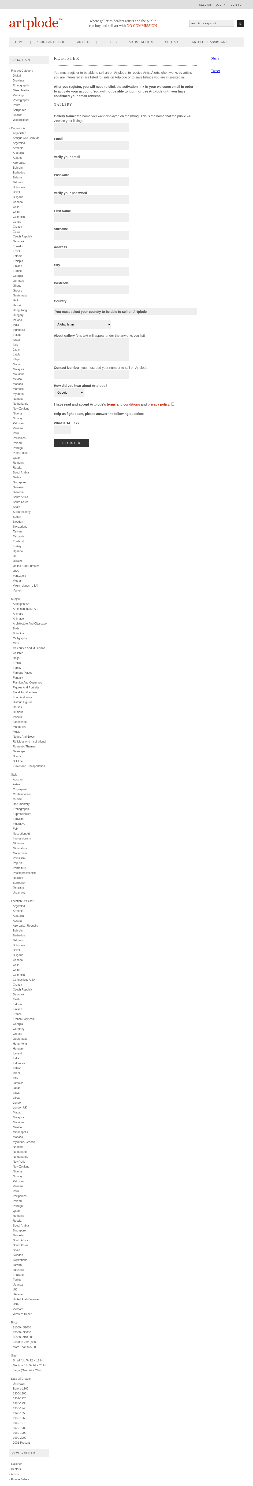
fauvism (18, 819)
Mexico (17, 379)
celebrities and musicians (29, 648)
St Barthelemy (21, 512)
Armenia (18, 148)
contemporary (22, 794)
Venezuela (19, 575)
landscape (20, 722)
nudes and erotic (24, 736)
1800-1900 (19, 1393)
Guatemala (20, 295)
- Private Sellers (19, 1479)
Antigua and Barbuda (26, 138)
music (16, 731)
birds (16, 628)
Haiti (16, 300)
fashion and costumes (27, 682)
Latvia (16, 354)
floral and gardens (25, 692)
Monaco (18, 384)
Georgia (18, 275)
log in (221, 4)
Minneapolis (20, 1132)
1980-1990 (19, 1432)
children (18, 653)
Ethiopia (18, 261)
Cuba (16, 231)
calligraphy (20, 638)
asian (16, 784)
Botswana (19, 187)
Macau (17, 364)
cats (16, 643)
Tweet (215, 71)
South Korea (21, 502)
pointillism (19, 858)
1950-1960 (19, 1418)
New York (19, 1161)
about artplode (51, 42)
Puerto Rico (20, 453)
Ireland (17, 334)
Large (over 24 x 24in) (27, 1370)
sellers (110, 42)
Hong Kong (20, 310)
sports (17, 756)
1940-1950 (19, 1413)
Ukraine (17, 561)
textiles (17, 115)
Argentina (19, 143)
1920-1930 (19, 1403)
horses (17, 707)
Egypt (16, 251)
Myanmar (19, 394)
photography (21, 100)
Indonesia (19, 330)
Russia (17, 467)
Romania (18, 462)
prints (16, 105)
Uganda (18, 551)
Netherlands (20, 403)
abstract (18, 779)
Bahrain (17, 167)
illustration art (21, 833)
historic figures (22, 702)
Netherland (20, 1151)
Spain (16, 507)
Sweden (18, 521)
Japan (17, 349)
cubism (17, 799)
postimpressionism (25, 873)
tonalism (18, 887)
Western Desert (22, 1314)
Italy (15, 344)
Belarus (17, 177)
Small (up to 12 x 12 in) (28, 1360)
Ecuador (18, 246)
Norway (17, 418)
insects (17, 717)
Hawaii (17, 305)
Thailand (18, 541)
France (17, 271)
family (17, 667)
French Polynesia (24, 1019)
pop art (17, 863)
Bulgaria (18, 197)
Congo (17, 221)
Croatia (17, 226)
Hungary (18, 315)
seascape (19, 751)
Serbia (17, 477)
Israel (16, 339)
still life (18, 761)
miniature (18, 843)
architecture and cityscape (30, 623)
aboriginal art (21, 604)
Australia (18, 153)
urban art (19, 892)
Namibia (18, 1147)
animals (18, 613)
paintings (18, 95)
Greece (17, 290)
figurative (19, 823)
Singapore (19, 482)
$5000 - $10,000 (23, 1337)
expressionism (22, 814)
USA (16, 571)
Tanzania (18, 536)
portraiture (19, 868)
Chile (16, 207)
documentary (21, 804)
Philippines (19, 1196)
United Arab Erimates (26, 566)
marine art (19, 726)
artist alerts (141, 42)
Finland (17, 266)
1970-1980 (19, 1428)
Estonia (17, 256)
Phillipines (19, 438)
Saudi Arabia (21, 472)
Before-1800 (20, 1388)
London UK (20, 1107)
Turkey (17, 546)
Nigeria (17, 413)
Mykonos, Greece (24, 1142)
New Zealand (21, 408)
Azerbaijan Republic (25, 925)
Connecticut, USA (24, 979)
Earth (16, 999)
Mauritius (18, 374)
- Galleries (15, 1464)
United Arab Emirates (26, 1299)
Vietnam (18, 580)
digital (17, 75)
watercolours (21, 120)
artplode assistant (209, 42)
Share (215, 58)
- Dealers (15, 1469)
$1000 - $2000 (22, 1327)
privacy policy (158, 408)
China (16, 212)
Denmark (18, 241)
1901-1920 (19, 1398)
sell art (206, 4)
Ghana (17, 285)
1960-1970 (19, 1423)
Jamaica (18, 1083)
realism (18, 878)
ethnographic (21, 85)
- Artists (14, 1474)
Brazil (16, 192)
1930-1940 (19, 1408)
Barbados (19, 172)
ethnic (17, 663)
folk (15, 828)
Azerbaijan (19, 162)
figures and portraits (26, 687)
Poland (17, 443)
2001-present (21, 1442)
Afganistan (19, 133)
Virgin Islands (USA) (25, 585)
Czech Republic (23, 236)
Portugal (18, 448)
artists (83, 42)
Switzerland (20, 526)
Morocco (18, 389)
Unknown (19, 1383)
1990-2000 (19, 1437)
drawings (19, 80)
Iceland (17, 320)
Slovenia (18, 492)
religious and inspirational (29, 741)
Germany (18, 280)
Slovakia (18, 487)
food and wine (22, 697)
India (16, 325)
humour (18, 712)
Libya (16, 359)
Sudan (17, 516)
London (17, 1102)
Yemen (17, 590)
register (236, 4)
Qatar (16, 457)
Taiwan (17, 531)
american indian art (25, 608)
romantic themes (24, 746)
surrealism (19, 882)
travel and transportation (29, 766)
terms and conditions (123, 408)
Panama (18, 428)
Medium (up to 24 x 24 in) (29, 1365)
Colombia (19, 216)
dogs (16, 658)
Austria (17, 157)
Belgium (18, 182)
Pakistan (18, 423)
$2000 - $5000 (22, 1332)
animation (19, 618)
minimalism (20, 848)
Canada (18, 202)
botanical (18, 633)
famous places (22, 672)
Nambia (17, 398)
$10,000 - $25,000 (24, 1342)
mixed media (21, 90)
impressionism (22, 838)
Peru (16, 433)
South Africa (20, 497)
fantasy (18, 677)
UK (15, 556)
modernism (20, 853)
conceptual (20, 789)
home (20, 42)
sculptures (19, 110)
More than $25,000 (25, 1347)
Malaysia (18, 369)
